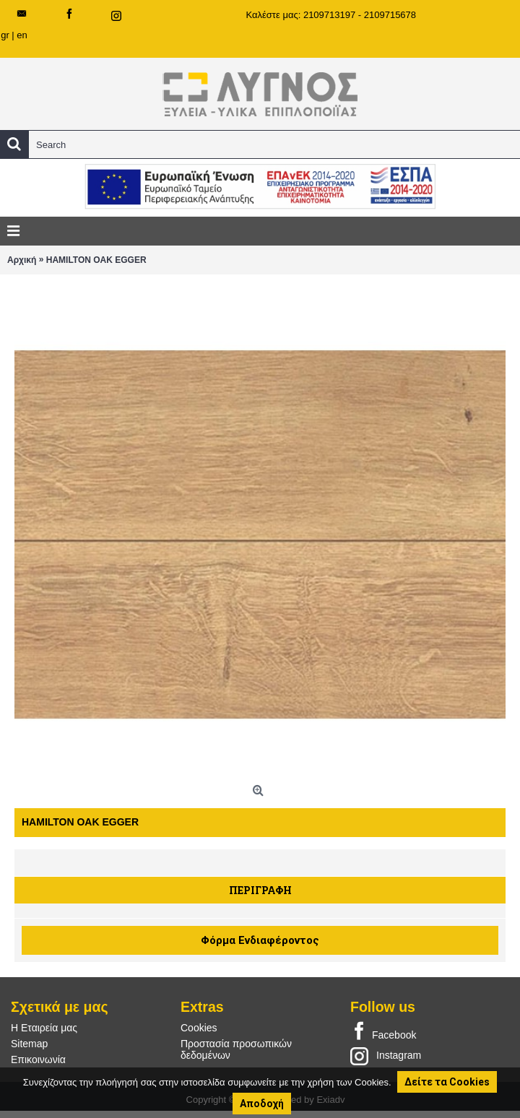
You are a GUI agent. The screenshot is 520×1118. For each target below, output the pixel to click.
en (22, 35)
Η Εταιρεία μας (44, 1028)
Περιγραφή (260, 890)
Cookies (199, 1028)
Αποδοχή (262, 1103)
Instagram (385, 1056)
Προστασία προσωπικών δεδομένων (236, 1049)
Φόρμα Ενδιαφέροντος (260, 940)
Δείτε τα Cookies (447, 1082)
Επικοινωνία (38, 1059)
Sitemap (29, 1043)
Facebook (383, 1032)
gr (5, 35)
